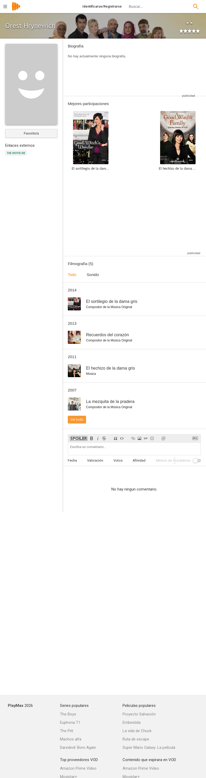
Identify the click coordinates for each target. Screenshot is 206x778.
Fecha (72, 460)
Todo (72, 274)
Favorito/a (31, 133)
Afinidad (139, 460)
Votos (118, 460)
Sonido (93, 274)
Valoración (95, 460)
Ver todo (76, 419)
